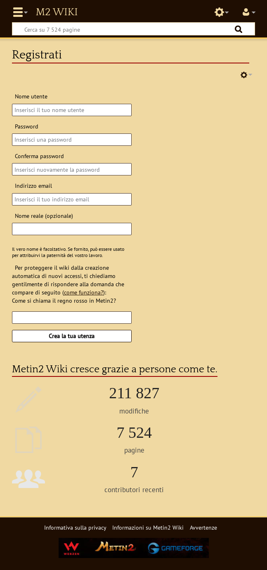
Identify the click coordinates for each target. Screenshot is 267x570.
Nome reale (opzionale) (44, 216)
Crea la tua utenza (72, 336)
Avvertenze (203, 527)
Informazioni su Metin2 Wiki (148, 527)
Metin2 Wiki (56, 12)
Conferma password (39, 156)
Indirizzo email (33, 185)
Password (26, 126)
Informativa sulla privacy (75, 527)
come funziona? (83, 292)
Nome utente (31, 96)
